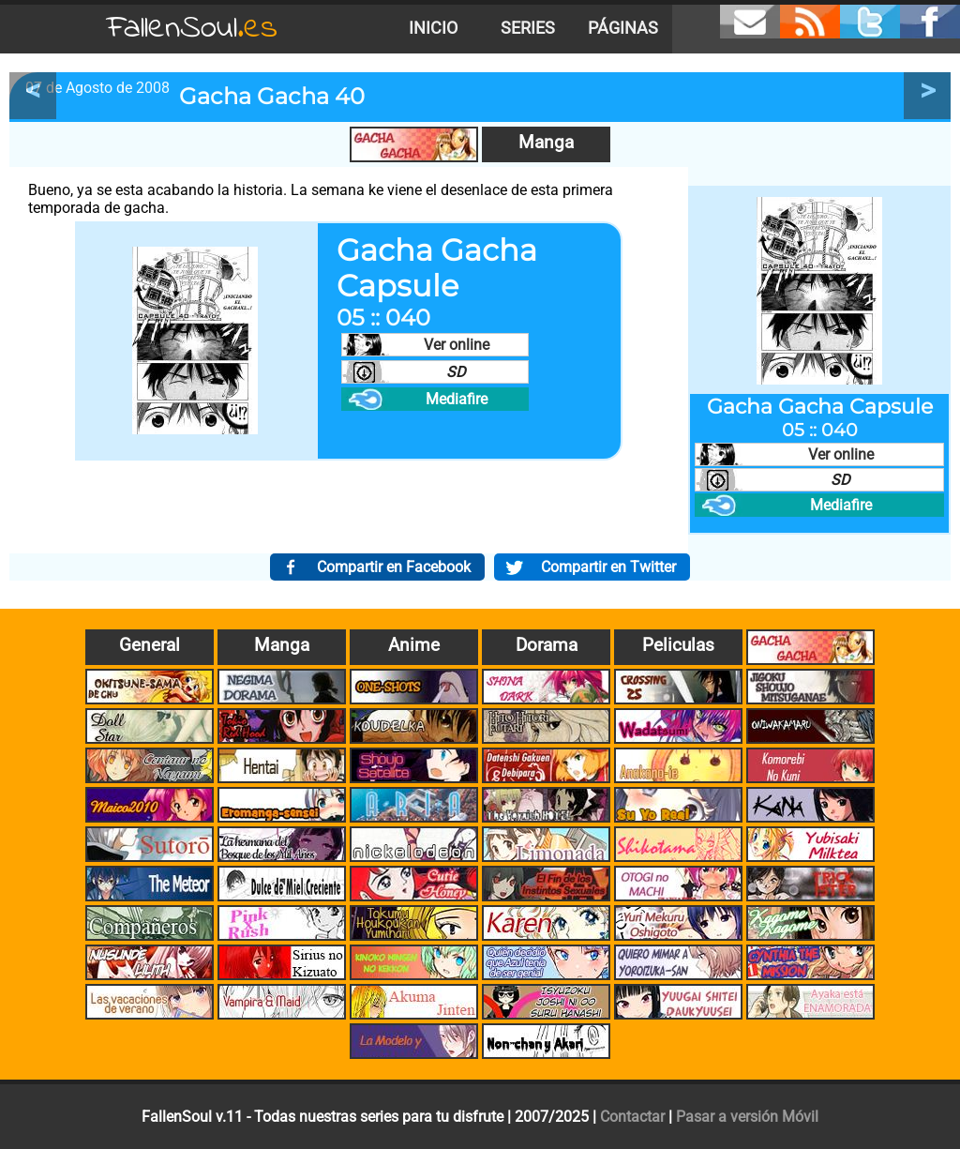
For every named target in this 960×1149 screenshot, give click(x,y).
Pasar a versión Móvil (747, 1117)
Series (528, 28)
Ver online (456, 345)
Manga (546, 142)
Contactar (632, 1117)
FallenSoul (192, 29)
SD (456, 372)
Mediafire (457, 399)
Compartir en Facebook (394, 567)
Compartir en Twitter (608, 567)
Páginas (623, 28)
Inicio (433, 28)
